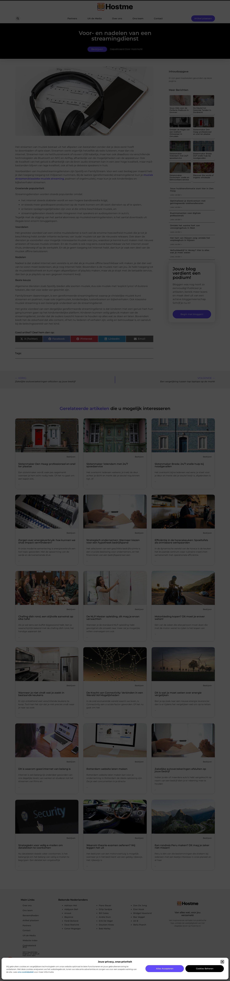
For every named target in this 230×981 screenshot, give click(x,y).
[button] (222, 961)
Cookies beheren (204, 968)
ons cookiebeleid (25, 972)
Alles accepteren (164, 968)
